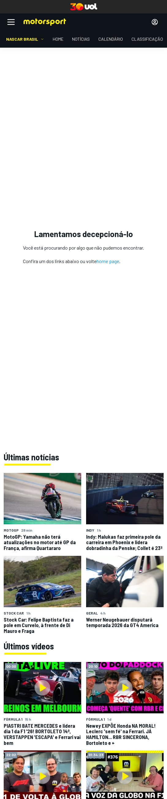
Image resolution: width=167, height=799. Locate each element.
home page (108, 261)
